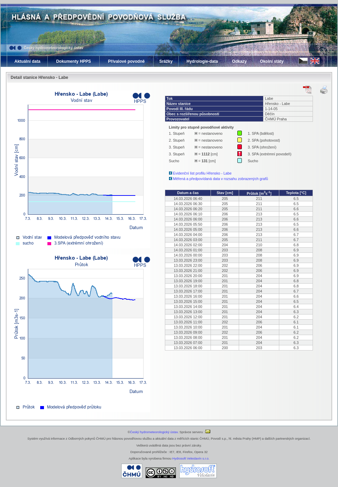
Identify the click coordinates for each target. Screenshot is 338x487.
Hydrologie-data (202, 61)
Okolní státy (272, 61)
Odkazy (239, 61)
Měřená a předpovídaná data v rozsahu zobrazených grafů (220, 179)
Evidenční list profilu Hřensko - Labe (202, 173)
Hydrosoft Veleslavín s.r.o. (191, 458)
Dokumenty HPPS (73, 61)
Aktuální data (27, 61)
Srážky (166, 61)
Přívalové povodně (126, 61)
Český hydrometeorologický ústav (53, 48)
